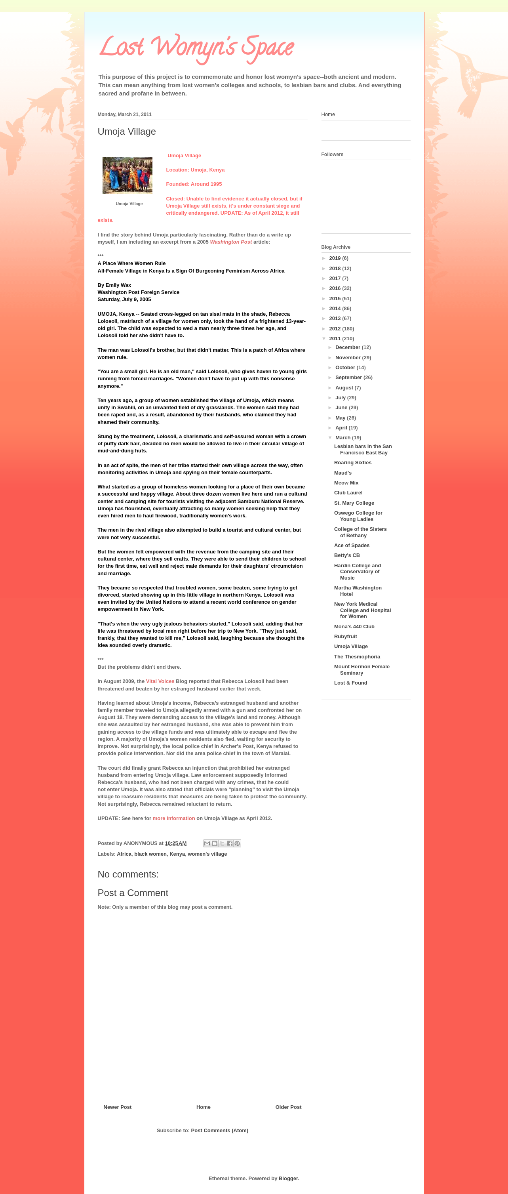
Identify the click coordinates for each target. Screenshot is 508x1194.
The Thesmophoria (357, 657)
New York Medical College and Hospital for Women (362, 610)
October (345, 367)
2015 (335, 298)
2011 (335, 338)
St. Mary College (354, 503)
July (341, 398)
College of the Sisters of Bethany (360, 532)
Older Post (289, 1107)
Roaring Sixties (353, 462)
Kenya (177, 854)
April (341, 428)
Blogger (288, 1178)
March (343, 438)
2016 (335, 288)
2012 (335, 329)
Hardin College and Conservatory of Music (357, 572)
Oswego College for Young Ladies (358, 516)
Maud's (343, 473)
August (344, 388)
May (341, 418)
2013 (335, 318)
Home (203, 1107)
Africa (124, 854)
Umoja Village (351, 646)
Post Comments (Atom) (219, 1130)
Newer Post (118, 1107)
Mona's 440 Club (354, 626)
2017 (335, 278)
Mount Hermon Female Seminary (362, 670)
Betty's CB (347, 555)
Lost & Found (350, 683)
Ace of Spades (352, 545)
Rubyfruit (345, 636)
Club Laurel (348, 493)
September (349, 377)
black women (150, 854)
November (348, 357)
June (342, 407)
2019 (335, 258)
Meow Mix (346, 483)
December (348, 347)
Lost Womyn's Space (195, 50)
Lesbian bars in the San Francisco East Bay (363, 449)
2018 (335, 268)
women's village (207, 854)
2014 (335, 308)
